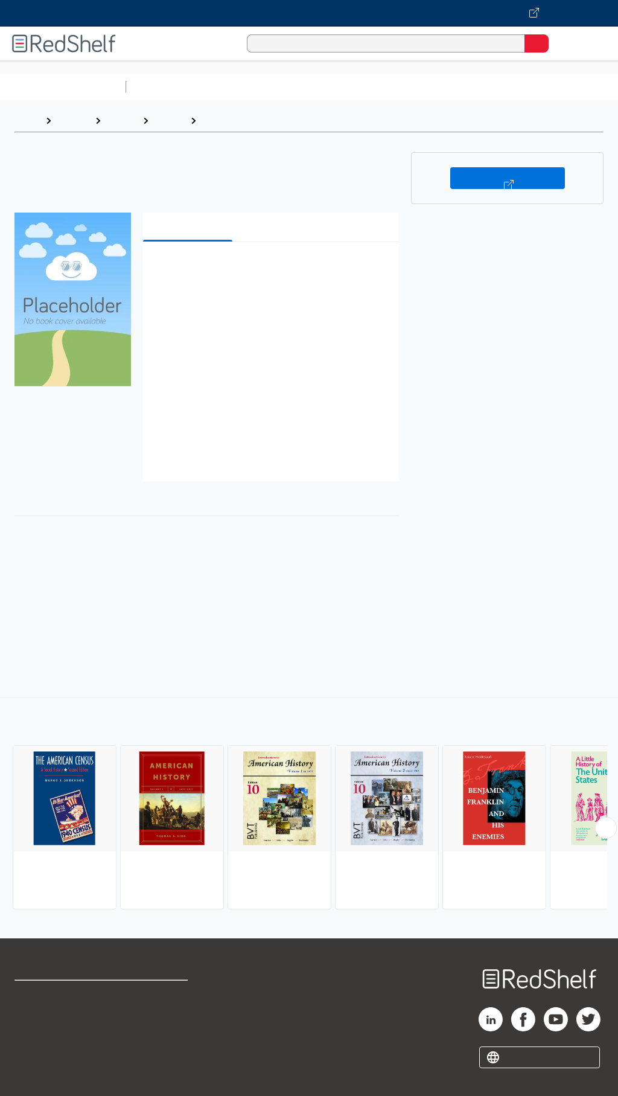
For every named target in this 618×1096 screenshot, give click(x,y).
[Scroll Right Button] (606, 828)
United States (233, 120)
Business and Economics (468, 86)
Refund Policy (159, 1021)
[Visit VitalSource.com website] (309, 13)
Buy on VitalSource (507, 178)
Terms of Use (158, 995)
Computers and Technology (344, 86)
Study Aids (163, 86)
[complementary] (309, 804)
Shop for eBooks (50, 995)
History (121, 120)
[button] (270, 269)
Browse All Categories (62, 86)
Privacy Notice (45, 1048)
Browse (73, 120)
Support (31, 1021)
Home (27, 120)
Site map (33, 1074)
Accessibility (157, 1048)
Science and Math (236, 86)
